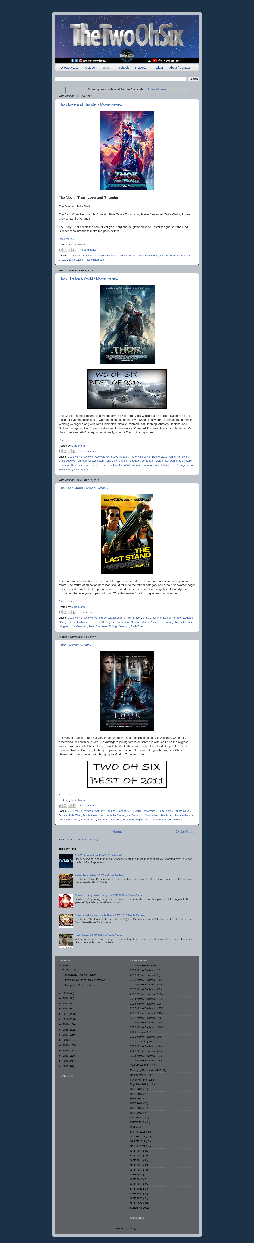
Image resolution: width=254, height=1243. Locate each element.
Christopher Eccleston (90, 460)
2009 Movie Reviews (142, 975)
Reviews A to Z (68, 67)
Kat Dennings (173, 460)
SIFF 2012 (136, 1150)
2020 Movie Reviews (142, 1027)
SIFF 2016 (136, 1169)
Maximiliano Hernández (159, 815)
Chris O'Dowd (67, 460)
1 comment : (87, 612)
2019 (66, 1024)
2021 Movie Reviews (142, 1036)
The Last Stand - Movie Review (83, 488)
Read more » (66, 238)
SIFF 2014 (136, 1160)
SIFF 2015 (136, 1165)
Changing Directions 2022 (146, 1070)
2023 (66, 1003)
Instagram (141, 67)
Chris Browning (152, 617)
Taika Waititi (76, 259)
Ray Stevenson (80, 465)
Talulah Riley (162, 465)
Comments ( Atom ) (86, 839)
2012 (66, 1060)
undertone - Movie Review (80, 974)
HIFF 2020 (136, 1112)
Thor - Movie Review (75, 645)
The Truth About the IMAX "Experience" (98, 855)
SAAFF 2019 (138, 1141)
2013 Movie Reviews (80, 456)
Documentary (138, 1074)
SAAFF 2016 (138, 1131)
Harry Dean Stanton (128, 622)
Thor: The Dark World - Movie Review (88, 278)
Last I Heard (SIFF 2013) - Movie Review (99, 935)
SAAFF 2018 (138, 1136)
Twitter (158, 67)
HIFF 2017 (136, 1098)
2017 (66, 1034)
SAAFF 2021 (138, 1146)
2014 (66, 1050)
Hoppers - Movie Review (79, 985)
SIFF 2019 (136, 1183)
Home (117, 831)
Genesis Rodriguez (103, 622)
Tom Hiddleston (177, 819)
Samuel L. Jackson (109, 819)
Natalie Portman (169, 255)
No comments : (89, 249)
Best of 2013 (160, 456)
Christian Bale (126, 255)
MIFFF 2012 (137, 1122)
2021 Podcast (138, 1041)
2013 (66, 1055)
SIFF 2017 (136, 1174)
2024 (66, 998)
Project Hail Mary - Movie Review (85, 979)
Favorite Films (139, 1079)
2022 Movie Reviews (80, 255)
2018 (66, 1029)
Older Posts (185, 831)
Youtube (89, 67)
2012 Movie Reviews (142, 989)
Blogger (134, 1228)
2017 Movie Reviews (142, 1013)
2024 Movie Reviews (142, 1055)
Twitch (105, 67)
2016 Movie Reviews (142, 1008)
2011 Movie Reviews (80, 810)
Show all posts (156, 89)
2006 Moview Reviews (143, 965)
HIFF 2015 (136, 1089)
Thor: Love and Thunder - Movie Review (90, 104)
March (70, 970)
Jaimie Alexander (147, 255)
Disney (63, 815)
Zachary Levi (81, 469)
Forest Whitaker (80, 622)
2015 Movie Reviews (142, 1003)
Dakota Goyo (182, 810)
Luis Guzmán (78, 626)
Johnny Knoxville (175, 622)
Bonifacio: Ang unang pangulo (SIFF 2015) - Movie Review (109, 895)
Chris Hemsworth (105, 255)
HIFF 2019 (136, 1107)
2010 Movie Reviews (142, 979)
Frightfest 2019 (139, 1084)
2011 (66, 1066)
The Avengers (180, 465)
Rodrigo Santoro (119, 626)
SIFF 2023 (136, 1198)
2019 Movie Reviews (142, 1022)
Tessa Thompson (95, 259)
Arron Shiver (133, 617)
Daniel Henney (172, 617)
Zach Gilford (138, 626)
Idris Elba (112, 460)
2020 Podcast (138, 1032)
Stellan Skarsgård (119, 465)
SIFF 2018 (136, 1179)
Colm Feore (165, 810)
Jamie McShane (115, 815)
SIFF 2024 (136, 1203)
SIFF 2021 (136, 1188)
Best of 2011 (125, 810)
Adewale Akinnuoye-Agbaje (111, 456)
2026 (66, 965)
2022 (66, 1008)
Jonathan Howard (153, 460)
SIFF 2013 (136, 1155)
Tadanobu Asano (142, 465)
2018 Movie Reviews (142, 1017)
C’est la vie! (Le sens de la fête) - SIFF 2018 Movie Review (110, 915)
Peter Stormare (98, 626)
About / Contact (179, 67)
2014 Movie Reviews (142, 998)
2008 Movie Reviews (142, 970)
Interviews (136, 1117)
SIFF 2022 (136, 1193)
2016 (66, 1039)
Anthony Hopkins (140, 456)
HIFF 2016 (136, 1093)
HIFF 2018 (136, 1103)
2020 (66, 1019)
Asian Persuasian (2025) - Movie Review (99, 875)
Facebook (122, 67)
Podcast (135, 1127)
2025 (66, 993)
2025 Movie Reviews (142, 1060)
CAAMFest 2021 (140, 1065)
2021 (66, 1013)
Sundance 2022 (139, 1207)
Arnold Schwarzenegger (109, 617)
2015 (66, 1045)
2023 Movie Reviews (142, 1051)
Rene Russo (99, 465)
